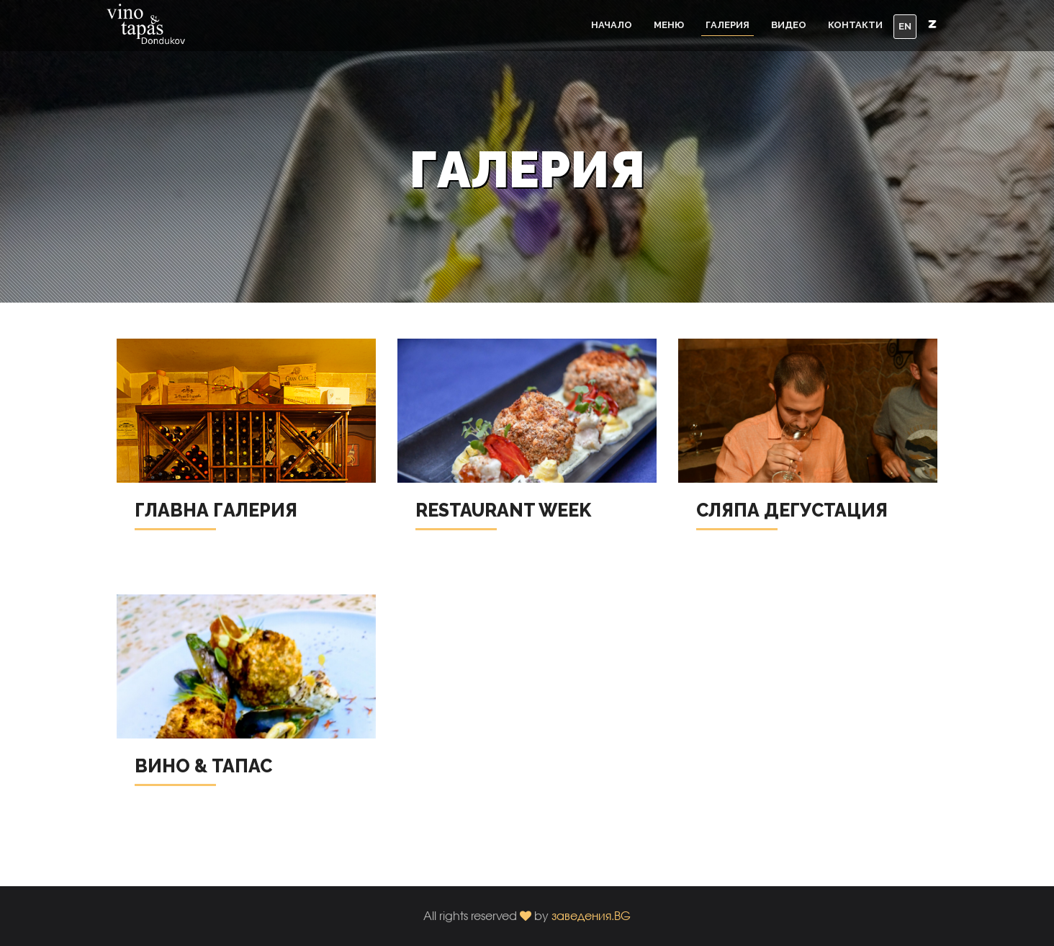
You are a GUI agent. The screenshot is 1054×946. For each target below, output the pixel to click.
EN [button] (904, 26)
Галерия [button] (727, 24)
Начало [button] (611, 24)
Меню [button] (669, 24)
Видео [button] (788, 24)
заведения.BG (591, 915)
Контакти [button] (855, 24)
